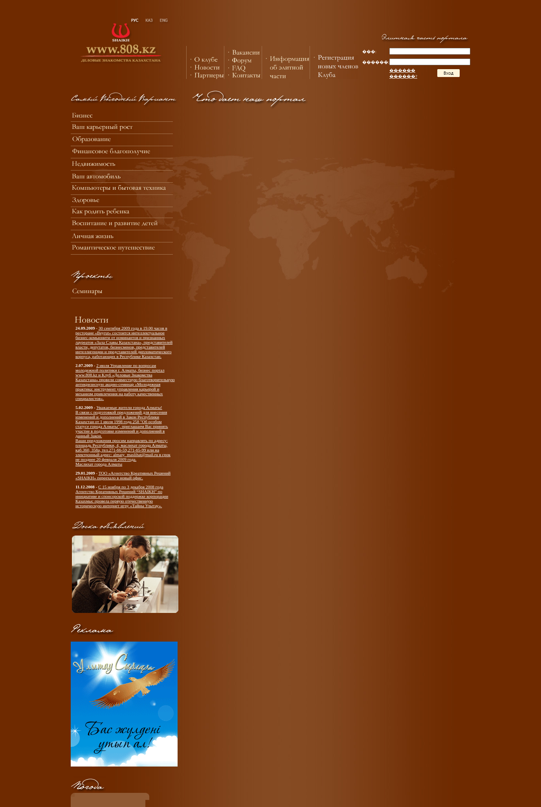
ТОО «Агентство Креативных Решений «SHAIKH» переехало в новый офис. (123, 475)
